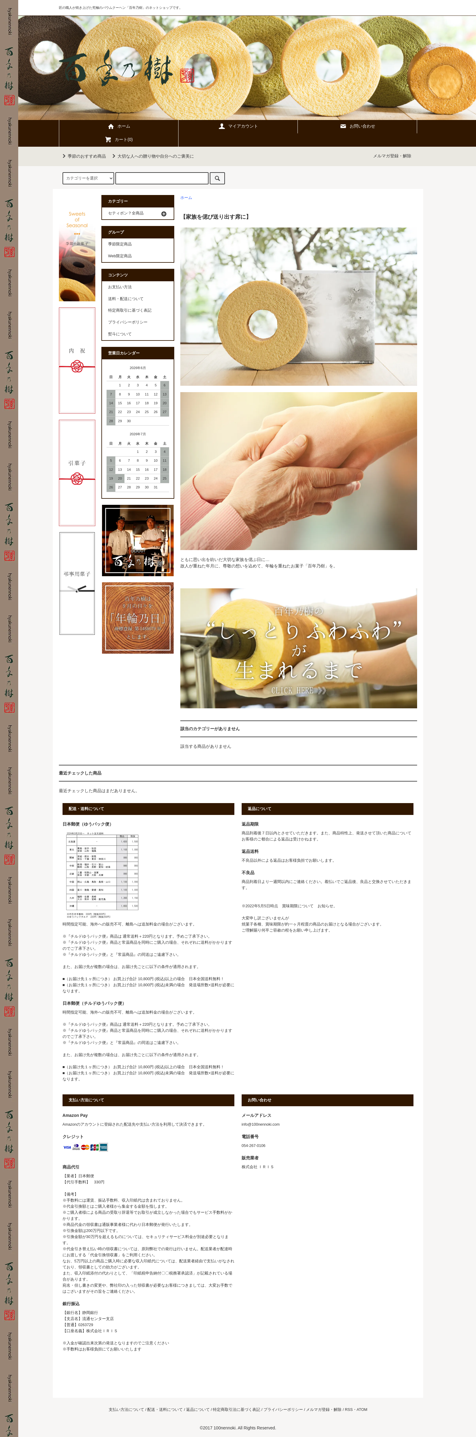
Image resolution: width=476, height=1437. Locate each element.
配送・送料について (165, 1410)
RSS (349, 1410)
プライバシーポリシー (128, 322)
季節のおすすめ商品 (83, 156)
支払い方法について (126, 1410)
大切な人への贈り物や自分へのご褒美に (152, 156)
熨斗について (120, 334)
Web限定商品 (120, 256)
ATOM (362, 1410)
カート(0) (118, 139)
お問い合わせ (357, 126)
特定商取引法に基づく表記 (236, 1410)
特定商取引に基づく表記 (129, 310)
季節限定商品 (120, 244)
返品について (198, 1410)
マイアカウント (238, 126)
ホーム (118, 126)
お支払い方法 (120, 287)
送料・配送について (126, 299)
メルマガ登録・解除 (392, 155)
